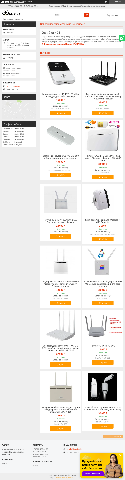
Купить (62, 113)
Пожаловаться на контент (65, 477)
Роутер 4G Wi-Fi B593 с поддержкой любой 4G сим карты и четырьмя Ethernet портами (60, 284)
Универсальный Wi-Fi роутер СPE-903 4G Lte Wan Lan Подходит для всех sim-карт (103, 284)
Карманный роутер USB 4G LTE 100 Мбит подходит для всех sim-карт (60, 157)
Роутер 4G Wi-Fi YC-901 (103, 346)
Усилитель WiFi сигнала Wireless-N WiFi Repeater (102, 221)
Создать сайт (19, 2)
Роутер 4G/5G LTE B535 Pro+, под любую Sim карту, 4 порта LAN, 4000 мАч (102, 158)
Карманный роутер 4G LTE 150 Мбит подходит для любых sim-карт (60, 95)
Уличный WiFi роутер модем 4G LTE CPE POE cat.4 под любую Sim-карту (102, 408)
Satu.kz (73, 475)
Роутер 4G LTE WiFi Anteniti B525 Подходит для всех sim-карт (60, 221)
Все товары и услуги (112, 436)
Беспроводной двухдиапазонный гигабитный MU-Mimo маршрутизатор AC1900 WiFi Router (103, 96)
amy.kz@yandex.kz (14, 86)
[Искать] (86, 15)
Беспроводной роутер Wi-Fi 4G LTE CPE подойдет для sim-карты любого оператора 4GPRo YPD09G (60, 348)
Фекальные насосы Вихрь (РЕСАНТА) (64, 44)
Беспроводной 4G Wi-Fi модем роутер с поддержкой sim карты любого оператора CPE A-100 (60, 409)
